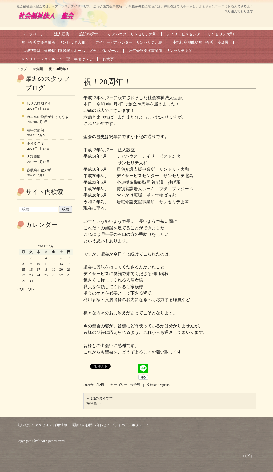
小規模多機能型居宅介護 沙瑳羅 (200, 42)
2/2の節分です (99, 398)
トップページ (33, 34)
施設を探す (88, 34)
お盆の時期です (39, 103)
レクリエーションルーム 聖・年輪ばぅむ (57, 59)
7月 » (31, 289)
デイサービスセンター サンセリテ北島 (128, 42)
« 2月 (20, 289)
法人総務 (61, 34)
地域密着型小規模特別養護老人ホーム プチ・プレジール (70, 51)
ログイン (249, 456)
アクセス (42, 425)
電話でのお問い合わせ (89, 425)
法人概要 (23, 425)
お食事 (108, 59)
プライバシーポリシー (128, 425)
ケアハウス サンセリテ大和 (132, 34)
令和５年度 (35, 143)
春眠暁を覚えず (39, 170)
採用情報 (60, 425)
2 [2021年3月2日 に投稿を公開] (31, 258)
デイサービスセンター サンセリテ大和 (200, 34)
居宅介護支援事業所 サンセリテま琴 (160, 51)
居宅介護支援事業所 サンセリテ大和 (53, 42)
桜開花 (93, 403)
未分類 (135, 385)
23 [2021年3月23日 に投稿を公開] (31, 275)
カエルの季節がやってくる (47, 117)
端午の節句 (35, 130)
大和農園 (34, 157)
